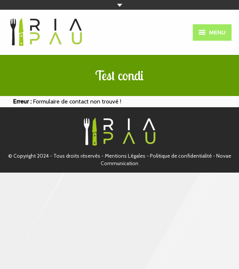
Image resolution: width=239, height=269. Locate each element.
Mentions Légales (125, 155)
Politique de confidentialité (181, 155)
